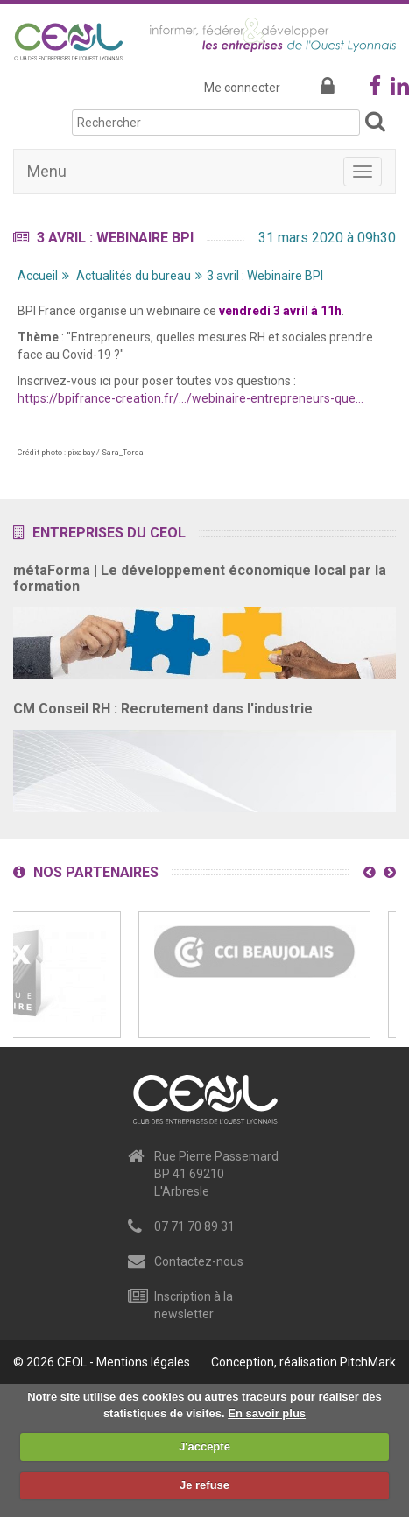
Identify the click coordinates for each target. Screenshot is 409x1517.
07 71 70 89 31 (194, 1226)
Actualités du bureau (133, 276)
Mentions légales (143, 1362)
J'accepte (204, 1446)
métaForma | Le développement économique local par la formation (199, 578)
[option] (254, 974)
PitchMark (368, 1362)
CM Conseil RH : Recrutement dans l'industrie (163, 708)
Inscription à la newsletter (193, 1305)
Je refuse (204, 1485)
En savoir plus (267, 1413)
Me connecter (242, 88)
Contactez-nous (198, 1261)
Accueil (38, 276)
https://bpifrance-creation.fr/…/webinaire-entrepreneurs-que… (190, 398)
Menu (47, 171)
